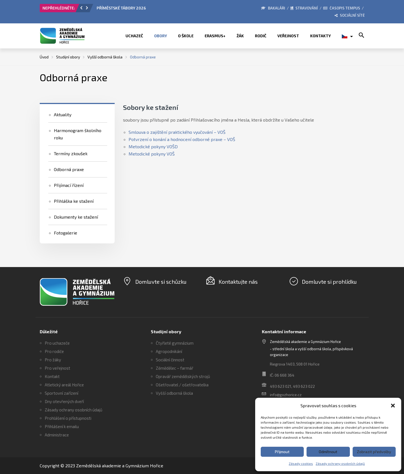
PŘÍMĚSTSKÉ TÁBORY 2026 (121, 8)
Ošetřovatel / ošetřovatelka (182, 384)
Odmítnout (328, 451)
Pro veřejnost (57, 368)
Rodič (260, 35)
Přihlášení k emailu (62, 426)
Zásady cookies (301, 463)
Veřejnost (288, 35)
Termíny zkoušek (70, 153)
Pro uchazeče (57, 342)
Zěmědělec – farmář (174, 368)
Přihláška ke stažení (74, 201)
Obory (160, 35)
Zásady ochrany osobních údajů (340, 463)
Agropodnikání (169, 351)
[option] (159, 9)
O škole (186, 35)
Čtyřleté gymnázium (175, 342)
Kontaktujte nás (238, 281)
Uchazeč (134, 35)
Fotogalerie (65, 232)
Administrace (57, 434)
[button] (393, 405)
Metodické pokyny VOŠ (152, 153)
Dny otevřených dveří (64, 401)
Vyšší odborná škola (174, 393)
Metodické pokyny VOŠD (153, 146)
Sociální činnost (170, 359)
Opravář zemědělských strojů (183, 376)
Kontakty (320, 35)
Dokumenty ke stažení (76, 216)
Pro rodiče (54, 351)
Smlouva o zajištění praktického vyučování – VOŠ (177, 132)
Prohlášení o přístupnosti (68, 418)
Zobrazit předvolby (374, 451)
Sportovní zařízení (61, 393)
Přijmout (282, 451)
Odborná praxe (69, 169)
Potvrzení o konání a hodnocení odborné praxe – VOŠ (182, 139)
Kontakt (52, 376)
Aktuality (62, 114)
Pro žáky (53, 359)
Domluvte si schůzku (161, 281)
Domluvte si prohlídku (329, 281)
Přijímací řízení (69, 185)
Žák (240, 35)
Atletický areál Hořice (64, 384)
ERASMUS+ (215, 35)
